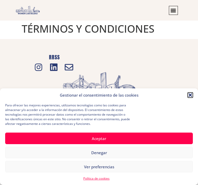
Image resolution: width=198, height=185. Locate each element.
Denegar (99, 152)
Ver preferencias (99, 166)
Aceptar (99, 138)
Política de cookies (96, 178)
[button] (190, 95)
